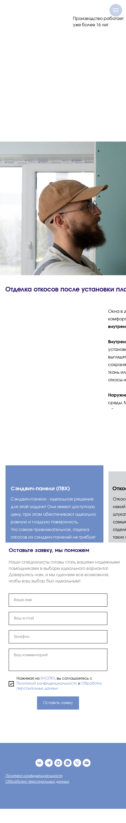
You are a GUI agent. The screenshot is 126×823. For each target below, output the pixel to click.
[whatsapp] (68, 763)
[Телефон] (77, 763)
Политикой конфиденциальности (47, 683)
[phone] (58, 636)
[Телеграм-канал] (49, 763)
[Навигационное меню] (116, 10)
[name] (58, 600)
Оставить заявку (58, 703)
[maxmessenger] (58, 763)
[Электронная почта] (87, 763)
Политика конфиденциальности (33, 776)
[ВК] (39, 763)
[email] (58, 618)
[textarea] (58, 660)
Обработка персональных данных (37, 782)
